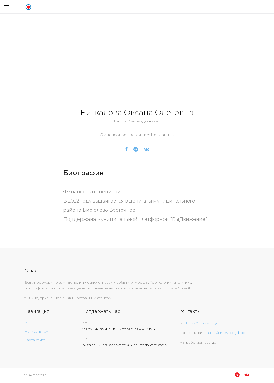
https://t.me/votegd (202, 323)
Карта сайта (35, 340)
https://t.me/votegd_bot (227, 332)
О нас (29, 323)
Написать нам (36, 331)
